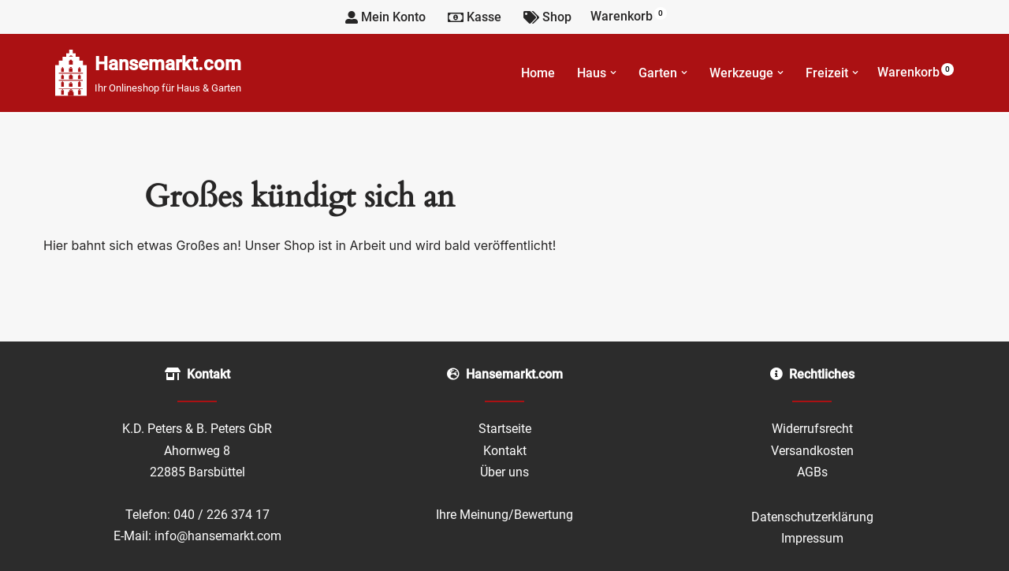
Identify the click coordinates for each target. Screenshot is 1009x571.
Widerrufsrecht (812, 428)
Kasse (474, 16)
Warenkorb (628, 15)
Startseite (504, 428)
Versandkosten (812, 450)
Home (538, 72)
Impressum (812, 538)
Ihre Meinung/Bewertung (504, 514)
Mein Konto (385, 16)
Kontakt (505, 450)
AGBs (812, 472)
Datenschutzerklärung (812, 516)
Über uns (504, 472)
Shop (547, 16)
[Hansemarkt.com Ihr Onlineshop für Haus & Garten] (148, 73)
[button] (613, 72)
